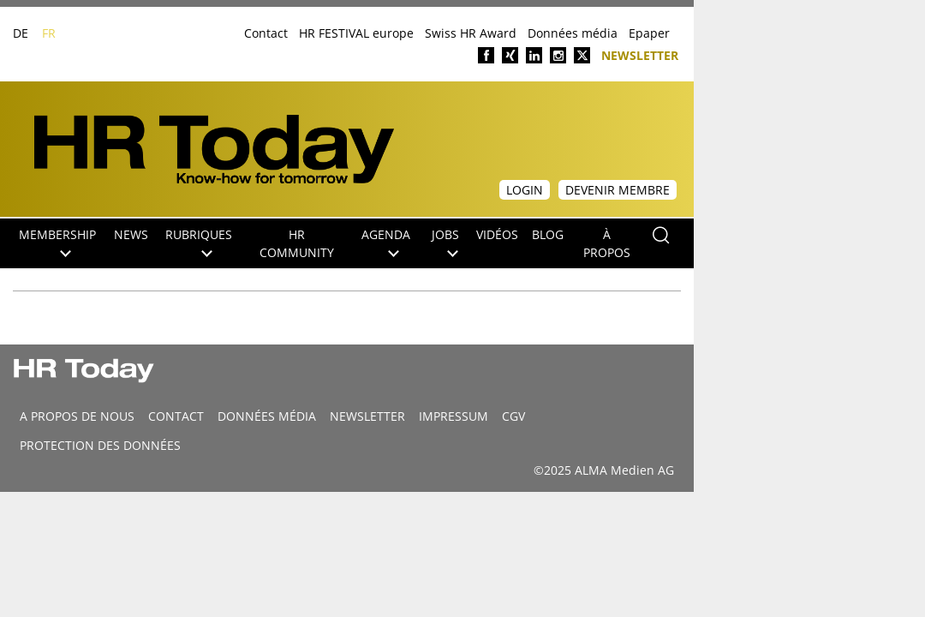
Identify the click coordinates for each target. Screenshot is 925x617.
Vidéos (497, 234)
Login (524, 190)
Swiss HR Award (470, 33)
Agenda (385, 241)
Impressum (453, 416)
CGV (513, 416)
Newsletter (639, 54)
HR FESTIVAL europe (356, 33)
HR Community (297, 243)
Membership (57, 241)
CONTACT (176, 416)
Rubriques (198, 241)
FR (49, 33)
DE (20, 33)
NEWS (131, 234)
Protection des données (100, 445)
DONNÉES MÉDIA (267, 416)
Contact (266, 33)
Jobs (445, 241)
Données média (573, 33)
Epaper (649, 33)
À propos (606, 243)
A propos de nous (77, 416)
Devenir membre (617, 190)
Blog (548, 234)
